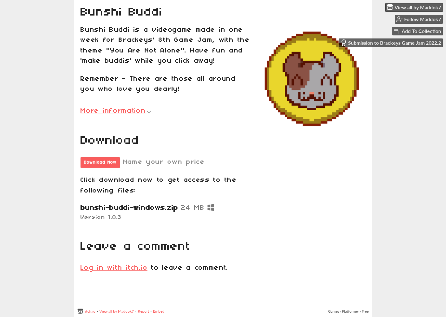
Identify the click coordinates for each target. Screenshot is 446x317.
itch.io (90, 311)
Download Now (100, 162)
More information (116, 111)
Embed (158, 311)
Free (365, 311)
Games (333, 311)
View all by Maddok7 (116, 311)
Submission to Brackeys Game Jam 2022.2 (390, 42)
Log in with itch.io (114, 268)
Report (143, 311)
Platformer (350, 311)
